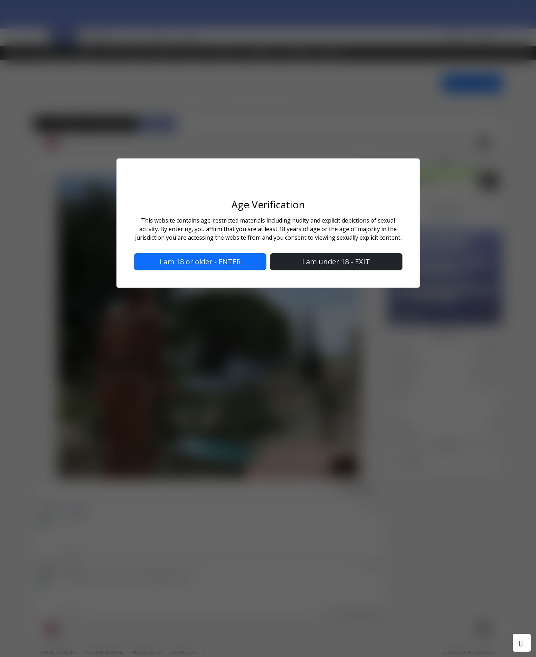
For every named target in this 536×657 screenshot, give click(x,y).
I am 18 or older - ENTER (200, 261)
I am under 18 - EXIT (336, 261)
